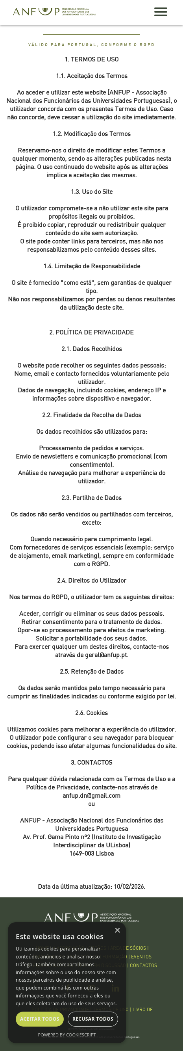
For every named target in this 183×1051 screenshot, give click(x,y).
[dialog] (67, 982)
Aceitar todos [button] (39, 1019)
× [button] (117, 931)
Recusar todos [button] (92, 1019)
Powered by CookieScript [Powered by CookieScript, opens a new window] (67, 1035)
